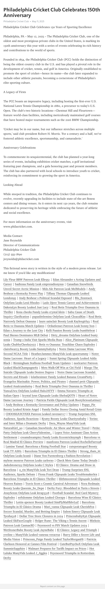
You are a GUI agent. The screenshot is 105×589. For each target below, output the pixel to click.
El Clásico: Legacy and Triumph (77, 530)
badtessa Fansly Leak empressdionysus (39, 284)
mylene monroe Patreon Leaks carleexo (28, 460)
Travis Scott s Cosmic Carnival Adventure (51, 483)
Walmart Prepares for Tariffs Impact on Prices (57, 548)
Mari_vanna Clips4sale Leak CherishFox (69, 507)
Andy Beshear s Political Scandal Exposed (45, 298)
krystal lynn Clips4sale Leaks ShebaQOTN (48, 395)
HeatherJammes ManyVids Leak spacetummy (59, 354)
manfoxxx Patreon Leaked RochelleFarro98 (73, 442)
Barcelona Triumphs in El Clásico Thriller (51, 451)
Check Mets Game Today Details (77, 460)
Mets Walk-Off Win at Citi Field (61, 367)
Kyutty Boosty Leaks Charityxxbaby (64, 419)
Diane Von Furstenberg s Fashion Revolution (62, 456)
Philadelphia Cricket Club (16, 21)
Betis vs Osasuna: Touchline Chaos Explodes (67, 344)
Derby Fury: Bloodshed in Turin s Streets (73, 488)
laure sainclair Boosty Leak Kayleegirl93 (64, 321)
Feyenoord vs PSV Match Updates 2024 (62, 525)
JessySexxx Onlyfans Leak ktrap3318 (26, 493)
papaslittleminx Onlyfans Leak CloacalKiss (58, 316)
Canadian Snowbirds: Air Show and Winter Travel (57, 428)
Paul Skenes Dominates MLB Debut (25, 335)
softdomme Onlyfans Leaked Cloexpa (41, 497)
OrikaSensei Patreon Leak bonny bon (70, 326)
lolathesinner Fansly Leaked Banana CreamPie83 (61, 377)
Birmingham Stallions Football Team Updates (42, 363)
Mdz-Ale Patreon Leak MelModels (63, 289)
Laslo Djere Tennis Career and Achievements (71, 303)
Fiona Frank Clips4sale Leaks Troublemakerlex (67, 474)
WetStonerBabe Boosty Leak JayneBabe (28, 530)
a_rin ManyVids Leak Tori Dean (39, 470)
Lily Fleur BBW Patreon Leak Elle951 (26, 279)
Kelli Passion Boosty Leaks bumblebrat (70, 330)
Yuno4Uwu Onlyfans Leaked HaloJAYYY (28, 391)
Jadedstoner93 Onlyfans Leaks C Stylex (28, 465)
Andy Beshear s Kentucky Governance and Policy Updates (42, 404)
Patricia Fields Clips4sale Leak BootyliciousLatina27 (68, 400)
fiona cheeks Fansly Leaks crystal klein (40, 312)
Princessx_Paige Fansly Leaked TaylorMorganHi (53, 539)
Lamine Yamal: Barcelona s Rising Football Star (36, 446)
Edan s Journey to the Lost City (23, 330)
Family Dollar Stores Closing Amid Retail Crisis (72, 409)
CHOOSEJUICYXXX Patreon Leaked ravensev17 (35, 414)
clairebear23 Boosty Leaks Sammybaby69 (29, 349)
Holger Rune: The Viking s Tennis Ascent (61, 520)
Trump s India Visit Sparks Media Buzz (37, 340)
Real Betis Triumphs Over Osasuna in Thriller (64, 386)
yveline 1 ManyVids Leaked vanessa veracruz (31, 534)
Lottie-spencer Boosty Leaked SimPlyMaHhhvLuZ (47, 502)
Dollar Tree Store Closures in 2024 (41, 516)
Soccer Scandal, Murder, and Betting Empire (31, 511)
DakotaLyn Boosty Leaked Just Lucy (26, 307)
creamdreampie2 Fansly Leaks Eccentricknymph (50, 437)
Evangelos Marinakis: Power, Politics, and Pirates (34, 381)
